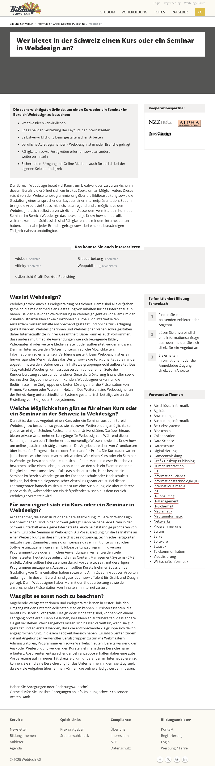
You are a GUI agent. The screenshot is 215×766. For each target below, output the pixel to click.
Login (165, 742)
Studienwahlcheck (74, 735)
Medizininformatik (168, 516)
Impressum (120, 735)
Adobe (28, 258)
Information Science (169, 476)
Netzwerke (162, 521)
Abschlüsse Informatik (171, 405)
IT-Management (166, 501)
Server (159, 536)
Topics (159, 12)
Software (161, 541)
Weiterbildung (134, 12)
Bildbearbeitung (98, 258)
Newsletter (18, 729)
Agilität (159, 410)
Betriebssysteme (167, 425)
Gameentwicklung (168, 456)
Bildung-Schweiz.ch (22, 24)
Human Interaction (169, 466)
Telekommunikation (169, 551)
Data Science (164, 441)
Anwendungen (165, 415)
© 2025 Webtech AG (25, 759)
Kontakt (167, 729)
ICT (156, 471)
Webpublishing (97, 265)
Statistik (160, 546)
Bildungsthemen (23, 735)
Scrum (159, 531)
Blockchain (162, 430)
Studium (107, 12)
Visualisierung (165, 556)
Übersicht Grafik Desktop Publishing (45, 276)
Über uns (118, 729)
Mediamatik (163, 511)
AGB (114, 742)
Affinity (28, 265)
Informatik (43, 24)
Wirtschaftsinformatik (171, 561)
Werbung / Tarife (174, 748)
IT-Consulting (164, 496)
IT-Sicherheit (163, 506)
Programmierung (167, 526)
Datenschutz (164, 446)
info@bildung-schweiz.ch (96, 692)
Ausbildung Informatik (171, 420)
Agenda (16, 748)
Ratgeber (180, 12)
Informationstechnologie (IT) (176, 481)
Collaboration (164, 435)
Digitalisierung (165, 451)
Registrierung (171, 735)
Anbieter (17, 742)
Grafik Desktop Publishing (69, 24)
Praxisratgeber (72, 729)
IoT (156, 491)
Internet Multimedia (169, 486)
